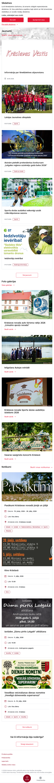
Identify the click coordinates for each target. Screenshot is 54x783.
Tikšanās (8, 531)
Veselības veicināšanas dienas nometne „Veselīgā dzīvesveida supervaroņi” (24, 694)
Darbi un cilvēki (18, 171)
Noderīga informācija (20, 264)
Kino (7, 592)
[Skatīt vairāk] (27, 311)
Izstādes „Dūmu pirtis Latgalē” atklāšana (25, 631)
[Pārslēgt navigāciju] (27, 778)
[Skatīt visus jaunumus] (14, 35)
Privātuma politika (7, 754)
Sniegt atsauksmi (27, 744)
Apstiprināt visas (39, 20)
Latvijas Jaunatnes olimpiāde (17, 117)
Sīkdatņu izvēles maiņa (8, 765)
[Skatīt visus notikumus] (41, 467)
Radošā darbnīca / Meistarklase (31, 527)
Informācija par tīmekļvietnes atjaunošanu (24, 72)
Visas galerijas (7, 285)
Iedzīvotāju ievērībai (13, 258)
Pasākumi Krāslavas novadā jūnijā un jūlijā (26, 505)
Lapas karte (5, 761)
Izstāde (16, 527)
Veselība (8, 653)
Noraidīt (13, 20)
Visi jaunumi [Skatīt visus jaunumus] (27, 275)
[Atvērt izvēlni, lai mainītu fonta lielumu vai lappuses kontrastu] (40, 779)
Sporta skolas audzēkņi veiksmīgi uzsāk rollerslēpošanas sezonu (22, 211)
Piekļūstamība (6, 758)
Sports (16, 123)
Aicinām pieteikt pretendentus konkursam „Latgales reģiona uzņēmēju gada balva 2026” (25, 164)
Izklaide (8, 527)
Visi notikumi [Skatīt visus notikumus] (27, 727)
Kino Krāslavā (11, 570)
